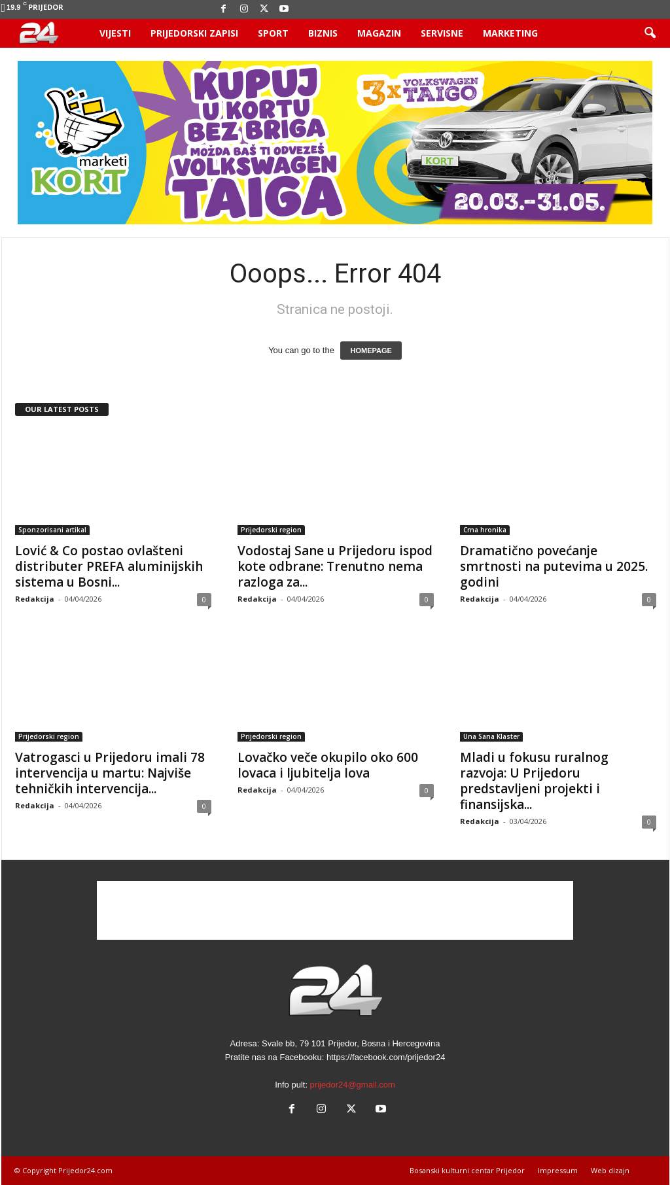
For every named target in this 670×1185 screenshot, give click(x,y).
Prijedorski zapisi (194, 33)
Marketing (510, 33)
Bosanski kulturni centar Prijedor (467, 1170)
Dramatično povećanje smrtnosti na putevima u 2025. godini (554, 566)
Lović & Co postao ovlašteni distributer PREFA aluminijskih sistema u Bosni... (109, 566)
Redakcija (34, 599)
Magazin (379, 33)
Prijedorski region (271, 529)
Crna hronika (484, 529)
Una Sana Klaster (491, 736)
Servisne (442, 33)
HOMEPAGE (370, 350)
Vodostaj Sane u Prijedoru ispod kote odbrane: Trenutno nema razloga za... (335, 566)
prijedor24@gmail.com (352, 1085)
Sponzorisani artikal (52, 529)
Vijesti (115, 33)
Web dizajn (610, 1170)
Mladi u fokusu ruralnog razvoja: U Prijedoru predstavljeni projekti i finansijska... (534, 781)
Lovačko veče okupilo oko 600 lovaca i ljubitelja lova (328, 765)
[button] (649, 33)
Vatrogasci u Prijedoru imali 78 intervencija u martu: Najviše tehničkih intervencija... (110, 773)
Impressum (558, 1170)
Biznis (323, 33)
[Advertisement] (335, 910)
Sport (273, 33)
